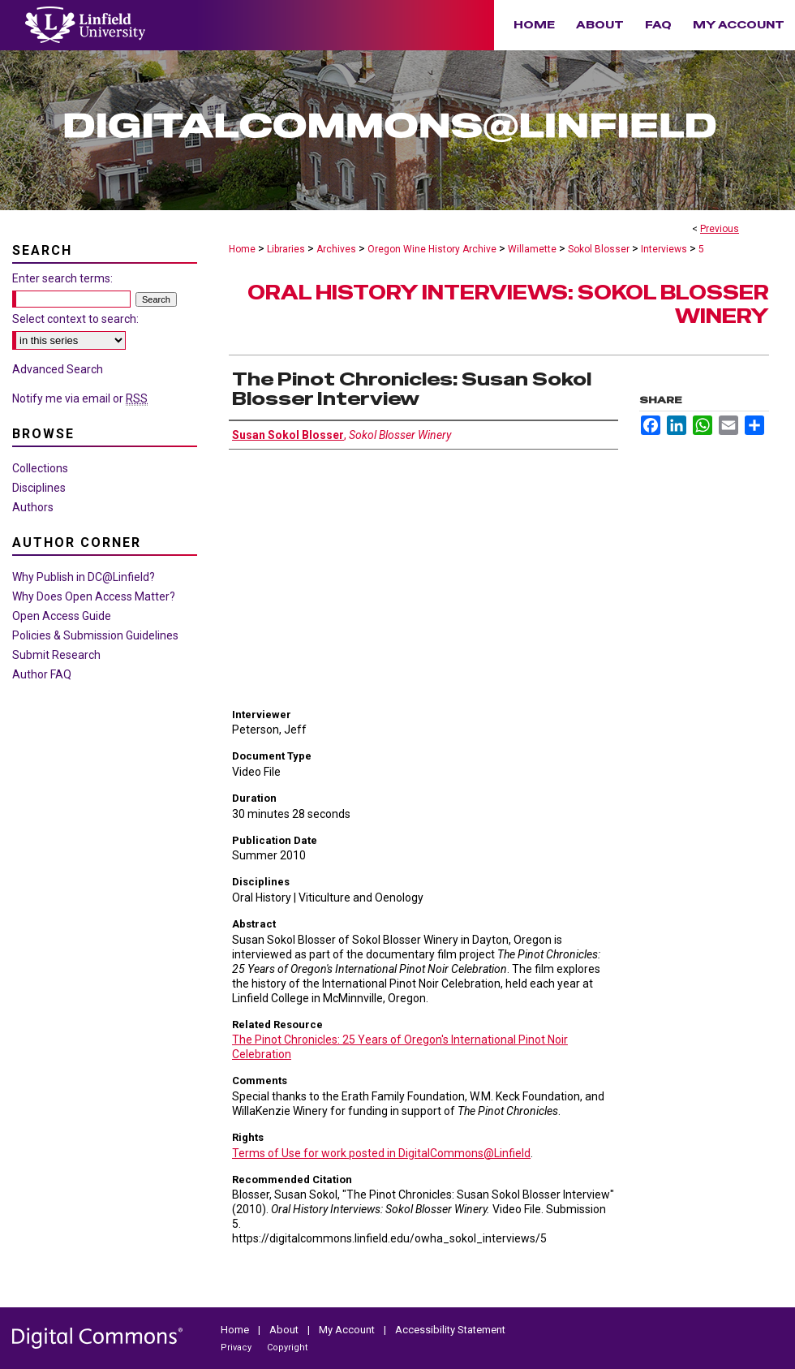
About (285, 1330)
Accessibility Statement (450, 1330)
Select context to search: (75, 318)
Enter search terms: (62, 278)
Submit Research (56, 654)
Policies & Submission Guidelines (95, 635)
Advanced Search (57, 369)
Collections (40, 468)
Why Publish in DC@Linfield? (83, 576)
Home (242, 249)
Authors (33, 507)
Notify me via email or (80, 398)
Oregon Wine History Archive (431, 249)
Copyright (287, 1347)
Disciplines (39, 487)
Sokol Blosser (599, 249)
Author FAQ (41, 674)
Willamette (532, 249)
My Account (348, 1330)
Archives (336, 249)
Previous (719, 229)
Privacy (237, 1347)
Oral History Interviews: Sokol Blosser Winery (508, 304)
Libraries (286, 249)
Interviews (664, 249)
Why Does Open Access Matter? (93, 596)
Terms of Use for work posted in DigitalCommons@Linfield (381, 1153)
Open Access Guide (61, 615)
